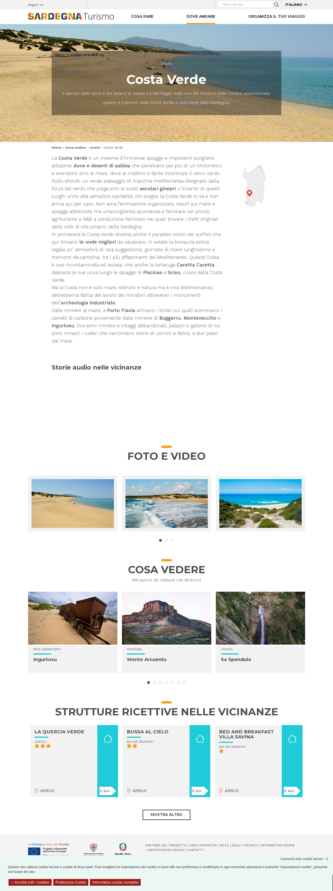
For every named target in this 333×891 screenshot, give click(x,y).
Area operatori (203, 845)
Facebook (50, 4)
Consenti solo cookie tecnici (307, 858)
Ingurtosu (45, 659)
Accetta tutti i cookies (30, 882)
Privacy (250, 845)
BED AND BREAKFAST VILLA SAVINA (246, 734)
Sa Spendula (236, 659)
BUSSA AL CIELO (147, 732)
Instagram (66, 4)
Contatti (195, 850)
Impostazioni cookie (166, 850)
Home (56, 147)
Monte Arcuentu (146, 659)
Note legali (230, 845)
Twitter (58, 4)
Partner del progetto (166, 845)
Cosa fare (142, 16)
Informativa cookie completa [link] (115, 882)
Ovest (166, 63)
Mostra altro (166, 814)
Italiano (293, 5)
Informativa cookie (277, 845)
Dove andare (201, 16)
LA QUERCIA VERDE (59, 732)
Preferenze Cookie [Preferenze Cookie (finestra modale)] (71, 882)
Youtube (82, 4)
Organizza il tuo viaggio (276, 16)
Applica (276, 4)
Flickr (74, 4)
